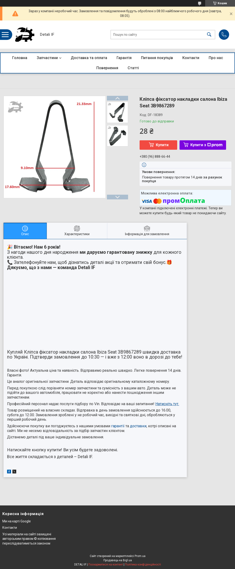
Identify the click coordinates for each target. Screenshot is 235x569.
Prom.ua (140, 556)
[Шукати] (209, 34)
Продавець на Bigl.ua (117, 560)
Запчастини (47, 58)
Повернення (107, 68)
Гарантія (124, 58)
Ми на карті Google (16, 521)
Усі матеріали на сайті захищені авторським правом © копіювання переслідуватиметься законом (29, 538)
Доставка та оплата (89, 58)
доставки (138, 426)
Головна (19, 58)
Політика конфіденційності (143, 564)
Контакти (190, 58)
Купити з (206, 145)
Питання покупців (157, 58)
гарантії (118, 426)
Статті (133, 68)
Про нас (216, 58)
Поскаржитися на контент (105, 564)
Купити (162, 145)
